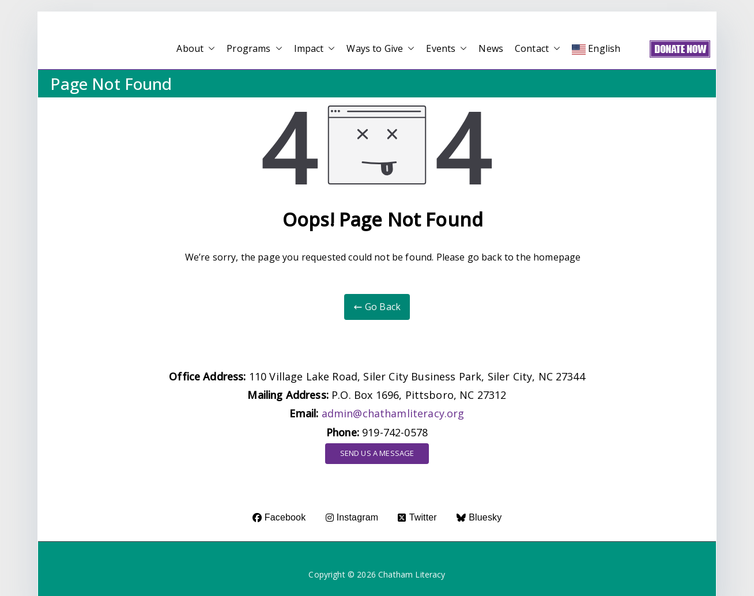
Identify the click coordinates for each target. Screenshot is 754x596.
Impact (314, 48)
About (195, 48)
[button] (209, 48)
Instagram (352, 517)
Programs (254, 48)
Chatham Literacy (412, 574)
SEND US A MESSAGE (377, 453)
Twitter (417, 517)
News (490, 48)
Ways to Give (380, 48)
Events (446, 48)
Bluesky (479, 517)
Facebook (279, 517)
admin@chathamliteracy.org (393, 413)
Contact (537, 48)
